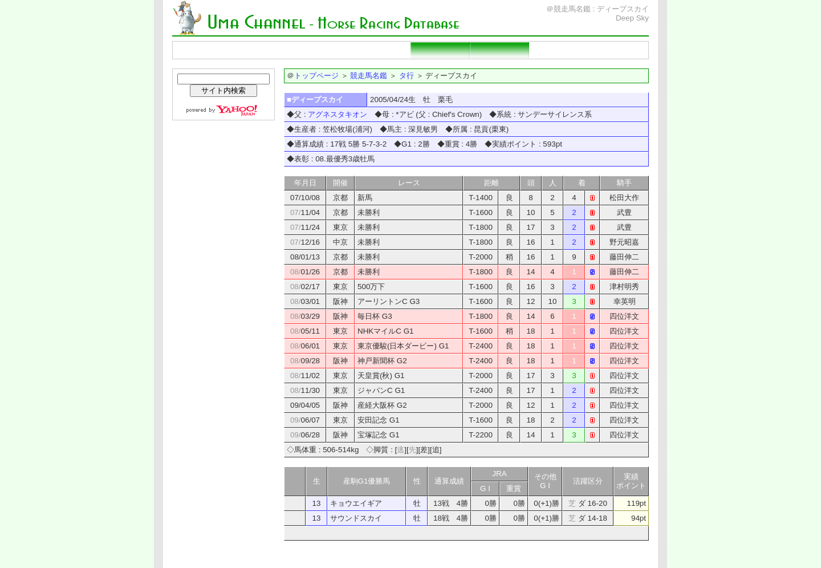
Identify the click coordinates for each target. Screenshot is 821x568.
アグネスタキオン (337, 114)
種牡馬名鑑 (321, 50)
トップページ (203, 50)
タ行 (406, 75)
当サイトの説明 (618, 50)
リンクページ (558, 50)
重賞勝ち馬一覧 (380, 50)
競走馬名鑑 (262, 50)
